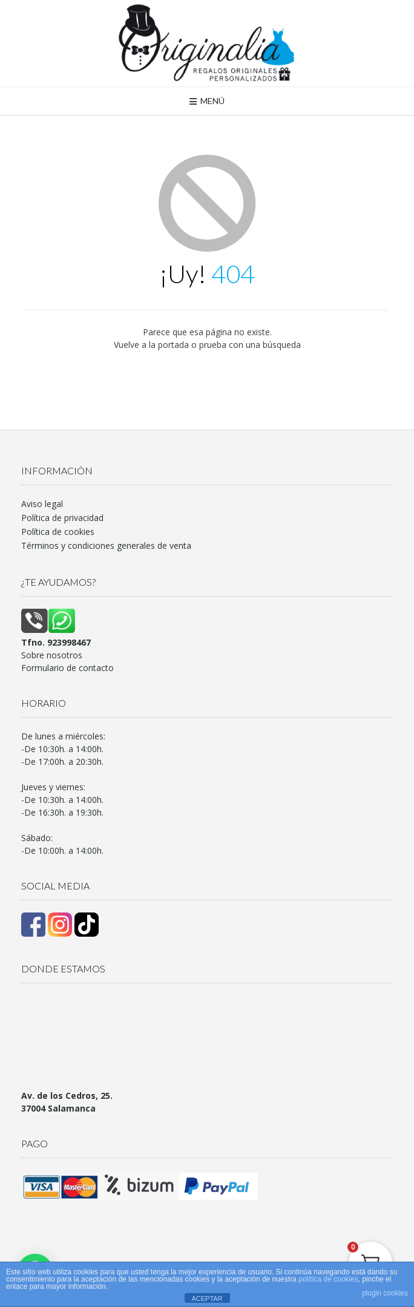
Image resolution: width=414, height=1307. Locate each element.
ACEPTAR (206, 1298)
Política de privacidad (62, 517)
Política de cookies (57, 531)
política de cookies (328, 1279)
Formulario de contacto (67, 667)
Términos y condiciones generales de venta (106, 545)
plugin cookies (385, 1293)
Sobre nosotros (51, 655)
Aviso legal (42, 503)
